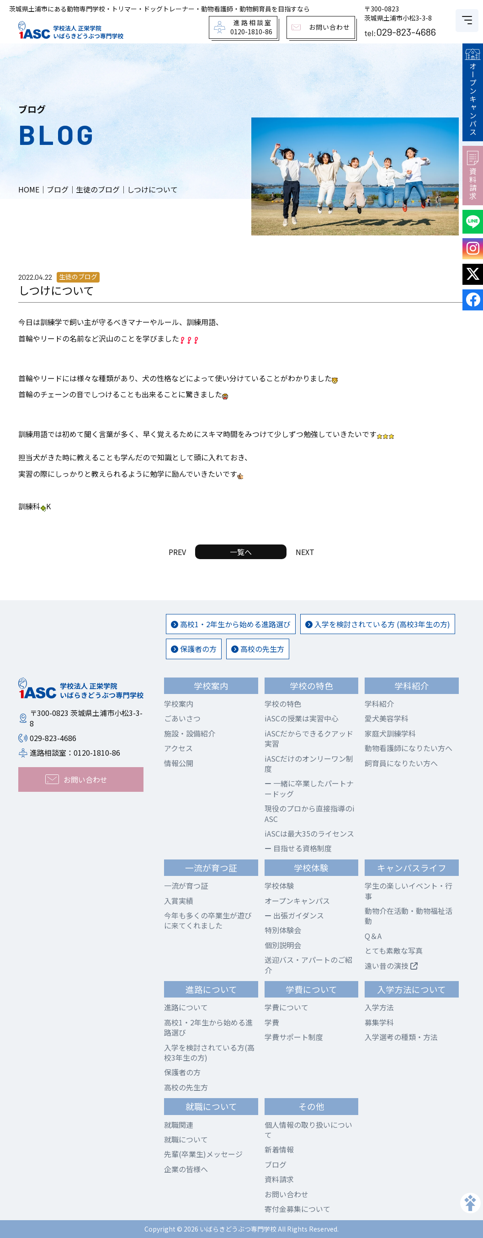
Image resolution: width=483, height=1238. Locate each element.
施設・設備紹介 (189, 733)
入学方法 (379, 1007)
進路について (186, 1007)
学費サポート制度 (294, 1036)
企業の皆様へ (186, 1168)
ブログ (276, 1164)
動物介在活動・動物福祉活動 (408, 915)
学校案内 (178, 703)
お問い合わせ (286, 1194)
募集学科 (379, 1022)
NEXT (305, 551)
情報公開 (178, 763)
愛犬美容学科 (387, 718)
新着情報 (279, 1149)
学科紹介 (379, 703)
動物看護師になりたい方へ (408, 747)
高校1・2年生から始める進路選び (231, 624)
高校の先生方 (257, 648)
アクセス (178, 747)
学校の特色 (283, 703)
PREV (177, 551)
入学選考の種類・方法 (401, 1036)
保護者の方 (194, 648)
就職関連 (178, 1124)
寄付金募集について (297, 1208)
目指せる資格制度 (298, 848)
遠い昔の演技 (391, 965)
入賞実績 (178, 900)
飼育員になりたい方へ (401, 763)
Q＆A (373, 935)
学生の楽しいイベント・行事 (408, 890)
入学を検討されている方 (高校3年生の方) (377, 624)
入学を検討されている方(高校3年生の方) (209, 1052)
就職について (186, 1139)
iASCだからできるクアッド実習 (309, 738)
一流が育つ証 (186, 885)
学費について (286, 1007)
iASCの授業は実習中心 (302, 718)
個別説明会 (283, 944)
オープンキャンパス (472, 92)
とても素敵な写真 (394, 950)
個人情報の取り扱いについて (308, 1129)
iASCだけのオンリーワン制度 (309, 763)
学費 (272, 1022)
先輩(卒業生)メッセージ (203, 1153)
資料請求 (472, 175)
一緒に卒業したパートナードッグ (309, 788)
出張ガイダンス (294, 915)
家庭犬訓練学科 (390, 733)
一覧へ (241, 551)
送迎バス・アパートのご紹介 (308, 964)
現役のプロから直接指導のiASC (310, 813)
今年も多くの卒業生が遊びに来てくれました (208, 920)
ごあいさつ (182, 718)
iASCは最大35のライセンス (309, 833)
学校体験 (279, 885)
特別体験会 (283, 929)
